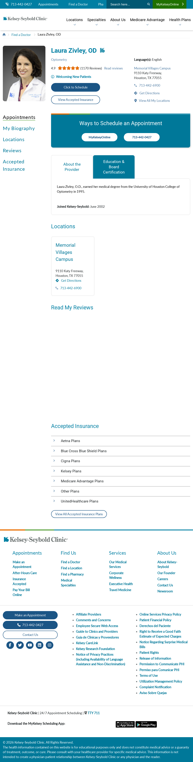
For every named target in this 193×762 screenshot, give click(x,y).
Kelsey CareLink (87, 643)
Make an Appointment (30, 615)
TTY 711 (92, 713)
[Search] (149, 4)
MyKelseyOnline (170, 4)
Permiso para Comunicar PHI (159, 670)
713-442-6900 (149, 85)
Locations (14, 139)
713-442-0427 (19, 4)
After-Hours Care (25, 573)
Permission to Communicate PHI (161, 664)
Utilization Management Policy (160, 681)
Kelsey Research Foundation (95, 649)
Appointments (48, 4)
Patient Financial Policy (155, 620)
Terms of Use (148, 676)
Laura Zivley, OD (49, 34)
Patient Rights (149, 653)
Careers (162, 579)
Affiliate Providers (88, 614)
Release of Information (155, 658)
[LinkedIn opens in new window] (39, 645)
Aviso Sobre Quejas (153, 693)
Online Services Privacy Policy (160, 614)
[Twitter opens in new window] (20, 645)
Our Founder (166, 573)
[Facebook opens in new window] (10, 645)
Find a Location (71, 568)
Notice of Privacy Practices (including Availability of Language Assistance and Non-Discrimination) (100, 659)
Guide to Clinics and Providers (97, 631)
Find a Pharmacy (72, 574)
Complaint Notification (155, 687)
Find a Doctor (78, 4)
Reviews (12, 150)
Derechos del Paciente (155, 626)
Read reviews (113, 68)
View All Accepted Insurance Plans (79, 514)
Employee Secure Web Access (97, 626)
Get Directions (149, 93)
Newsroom (165, 591)
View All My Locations (154, 101)
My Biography (19, 128)
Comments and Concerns (93, 620)
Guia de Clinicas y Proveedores (97, 637)
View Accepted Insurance (75, 100)
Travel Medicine (120, 590)
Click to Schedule (76, 87)
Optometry (59, 60)
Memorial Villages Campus (152, 68)
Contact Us (165, 585)
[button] (120, 441)
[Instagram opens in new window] (49, 645)
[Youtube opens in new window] (29, 645)
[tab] (72, 167)
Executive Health (121, 584)
